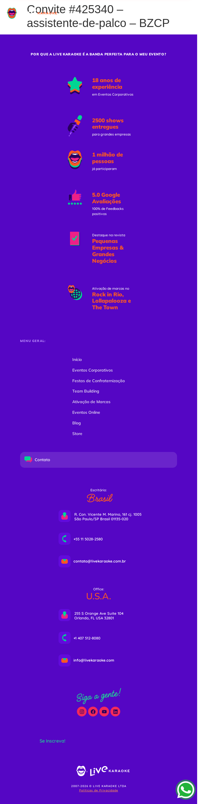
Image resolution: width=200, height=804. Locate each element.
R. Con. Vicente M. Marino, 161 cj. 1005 (107, 514)
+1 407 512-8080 (86, 638)
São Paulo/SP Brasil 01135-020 (101, 519)
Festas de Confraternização (98, 380)
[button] (166, 13)
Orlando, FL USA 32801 (94, 618)
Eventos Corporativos (92, 370)
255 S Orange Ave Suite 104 (98, 613)
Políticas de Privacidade (98, 790)
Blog (76, 423)
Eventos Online (86, 412)
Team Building (85, 391)
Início (77, 359)
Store (77, 433)
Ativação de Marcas (91, 401)
